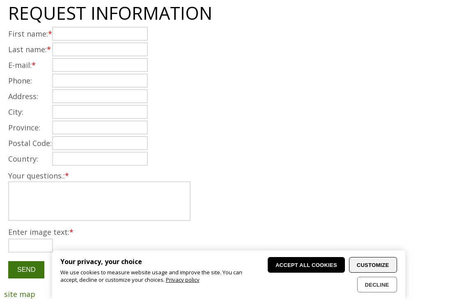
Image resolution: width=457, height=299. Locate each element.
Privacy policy (183, 279)
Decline (377, 285)
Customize (373, 265)
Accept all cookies (306, 265)
